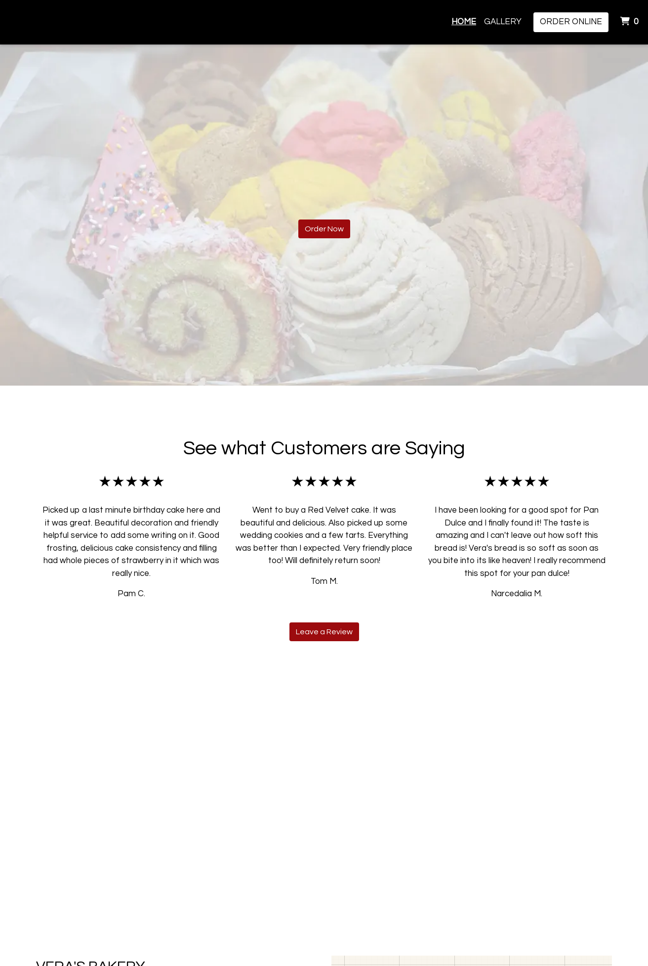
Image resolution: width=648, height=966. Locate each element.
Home (463, 21)
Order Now (324, 229)
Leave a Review (324, 632)
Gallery (503, 21)
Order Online (571, 21)
